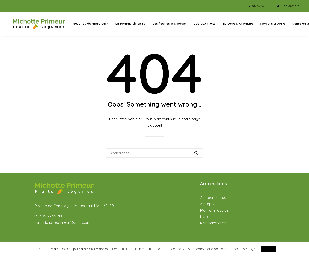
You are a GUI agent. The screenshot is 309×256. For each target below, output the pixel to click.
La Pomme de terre (130, 24)
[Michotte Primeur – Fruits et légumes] (38, 24)
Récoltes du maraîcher (90, 24)
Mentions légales (214, 210)
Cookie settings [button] (243, 249)
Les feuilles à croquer (169, 24)
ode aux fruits (204, 24)
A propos (207, 204)
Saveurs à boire (272, 24)
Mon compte (290, 6)
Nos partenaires (213, 223)
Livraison (207, 216)
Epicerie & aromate (237, 24)
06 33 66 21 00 (262, 6)
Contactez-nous (213, 197)
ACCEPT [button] (268, 249)
